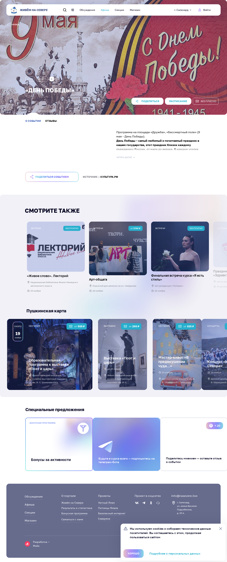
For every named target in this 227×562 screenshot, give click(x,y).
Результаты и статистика (76, 507)
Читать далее (125, 157)
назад (13, 24)
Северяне (104, 518)
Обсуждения (87, 9)
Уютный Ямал (106, 502)
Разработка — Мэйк (41, 543)
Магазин (135, 9)
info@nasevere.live (184, 496)
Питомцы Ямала (108, 507)
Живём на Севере (72, 502)
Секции (119, 9)
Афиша (105, 9)
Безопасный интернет (111, 513)
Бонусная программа (74, 513)
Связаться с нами (72, 519)
